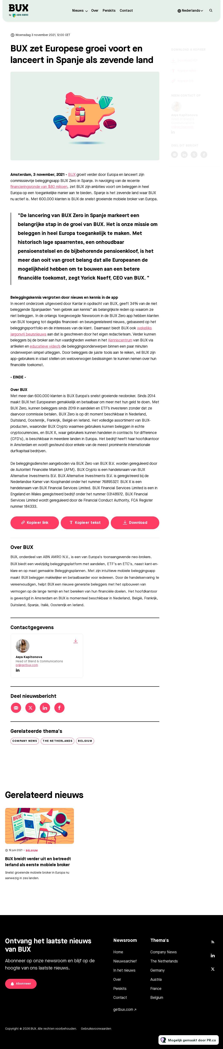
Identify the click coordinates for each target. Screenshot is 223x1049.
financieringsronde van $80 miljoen (38, 187)
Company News (24, 741)
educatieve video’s (45, 347)
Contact (126, 11)
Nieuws (77, 11)
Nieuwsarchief (125, 961)
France (155, 989)
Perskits (109, 11)
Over (94, 11)
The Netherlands (57, 741)
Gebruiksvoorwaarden (96, 1028)
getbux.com (123, 1010)
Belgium (85, 741)
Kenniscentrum (120, 341)
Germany (157, 970)
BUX (72, 175)
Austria (156, 980)
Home (118, 952)
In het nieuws (124, 970)
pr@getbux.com (27, 665)
